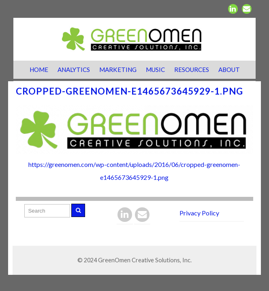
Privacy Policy (199, 213)
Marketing (118, 69)
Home (39, 69)
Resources (191, 69)
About (229, 69)
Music (155, 69)
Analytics (74, 69)
